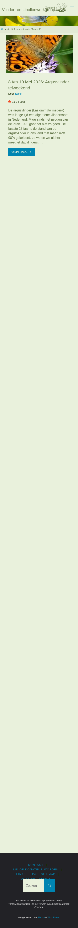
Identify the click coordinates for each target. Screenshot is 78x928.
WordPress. (54, 917)
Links (21, 874)
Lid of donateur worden (36, 869)
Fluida (41, 917)
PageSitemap (43, 874)
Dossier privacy (36, 878)
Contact (35, 865)
